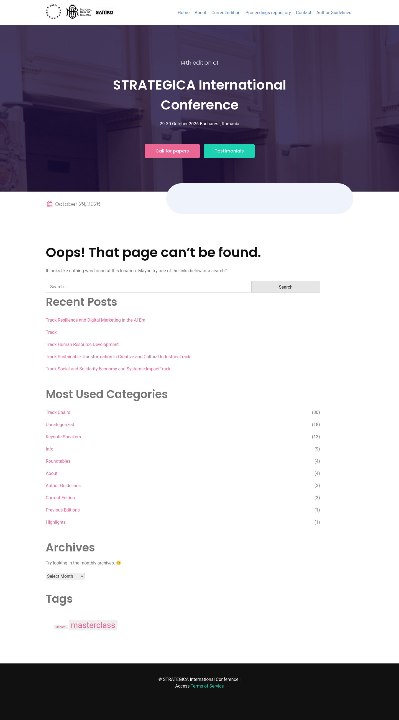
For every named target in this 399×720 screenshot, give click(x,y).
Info (49, 449)
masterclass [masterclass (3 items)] (93, 625)
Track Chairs (58, 412)
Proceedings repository (268, 12)
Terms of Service (207, 686)
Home (184, 12)
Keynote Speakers (63, 436)
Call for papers (172, 151)
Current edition (226, 12)
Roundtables (58, 461)
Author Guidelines (333, 12)
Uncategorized (60, 424)
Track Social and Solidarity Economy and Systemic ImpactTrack (108, 369)
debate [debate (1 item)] (60, 627)
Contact (303, 12)
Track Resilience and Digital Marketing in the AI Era (95, 320)
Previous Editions (63, 510)
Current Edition (60, 497)
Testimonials (229, 151)
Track (51, 332)
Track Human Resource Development (82, 344)
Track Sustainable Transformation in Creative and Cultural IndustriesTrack (118, 356)
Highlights (56, 522)
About (200, 12)
